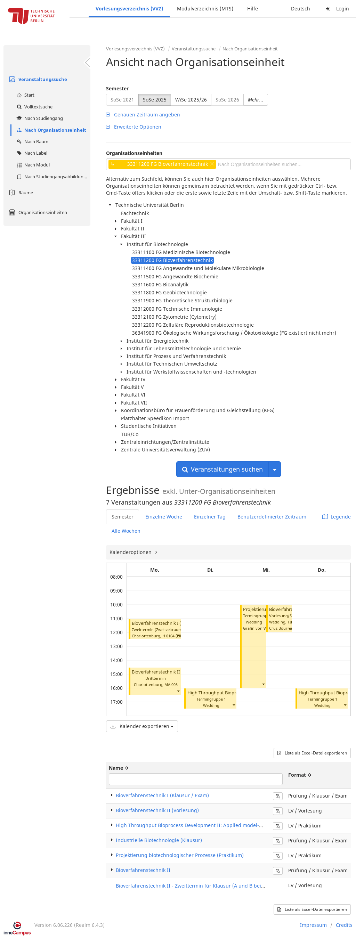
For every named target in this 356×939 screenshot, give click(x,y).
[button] (178, 635)
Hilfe (252, 8)
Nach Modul (32, 165)
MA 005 (171, 684)
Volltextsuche (33, 107)
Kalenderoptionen (131, 552)
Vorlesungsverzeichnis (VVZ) (129, 8)
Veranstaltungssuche (37, 79)
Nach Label (31, 153)
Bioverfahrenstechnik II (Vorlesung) (157, 810)
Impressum (313, 925)
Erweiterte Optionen (133, 126)
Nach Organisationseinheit (50, 130)
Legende (336, 516)
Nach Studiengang (39, 118)
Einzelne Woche (163, 516)
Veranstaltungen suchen (222, 469)
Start (24, 95)
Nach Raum (31, 141)
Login (336, 8)
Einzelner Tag (210, 516)
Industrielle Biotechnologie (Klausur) (159, 840)
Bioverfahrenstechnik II (156, 672)
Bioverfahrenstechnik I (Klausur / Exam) (162, 795)
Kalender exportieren (142, 726)
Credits (344, 925)
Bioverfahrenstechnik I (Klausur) (165, 623)
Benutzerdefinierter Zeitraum (271, 516)
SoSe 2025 (155, 99)
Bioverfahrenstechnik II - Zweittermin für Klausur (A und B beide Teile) (198, 885)
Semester (117, 88)
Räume (20, 192)
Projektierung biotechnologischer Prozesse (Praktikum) (180, 855)
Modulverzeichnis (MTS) (205, 8)
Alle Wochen (126, 531)
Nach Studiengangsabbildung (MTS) (52, 176)
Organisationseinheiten (37, 212)
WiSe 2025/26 (191, 99)
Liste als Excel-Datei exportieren (312, 753)
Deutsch (300, 8)
